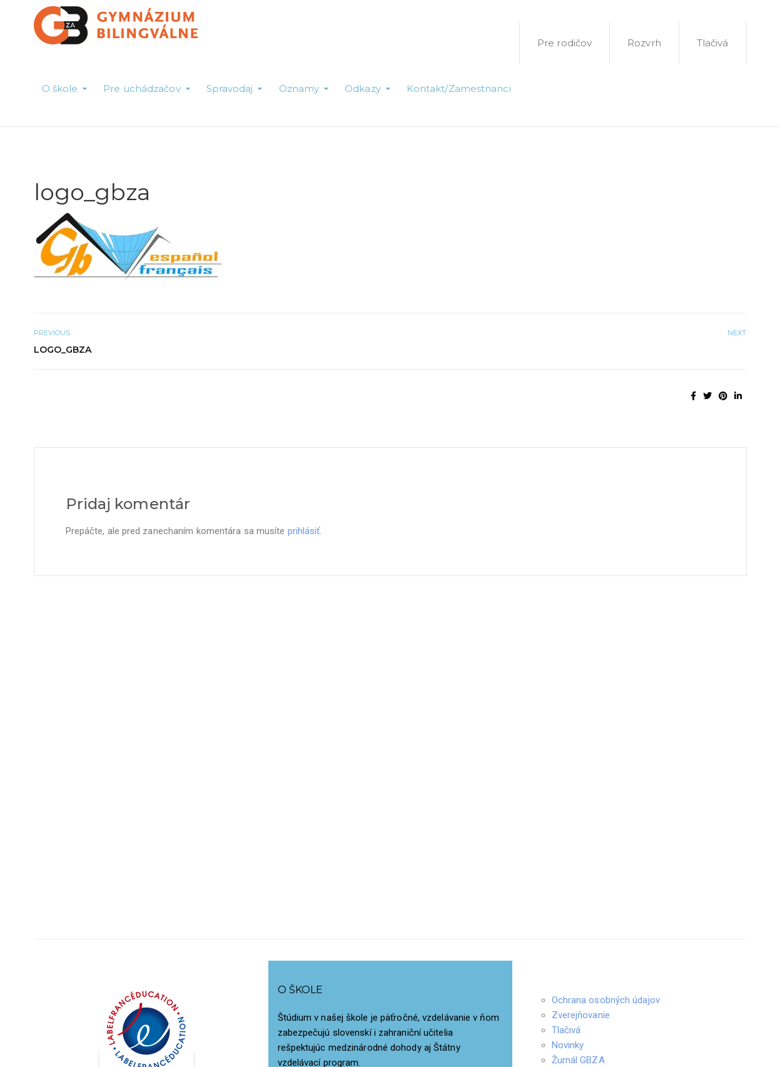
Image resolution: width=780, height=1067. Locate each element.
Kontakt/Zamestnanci (459, 88)
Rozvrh (644, 43)
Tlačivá (713, 43)
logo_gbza (63, 349)
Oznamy (299, 88)
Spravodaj (229, 88)
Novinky (568, 1045)
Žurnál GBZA (578, 1060)
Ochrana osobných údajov (606, 1000)
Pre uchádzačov (141, 88)
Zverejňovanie (581, 1015)
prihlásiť (304, 531)
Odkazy (363, 88)
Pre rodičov (564, 43)
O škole (60, 88)
